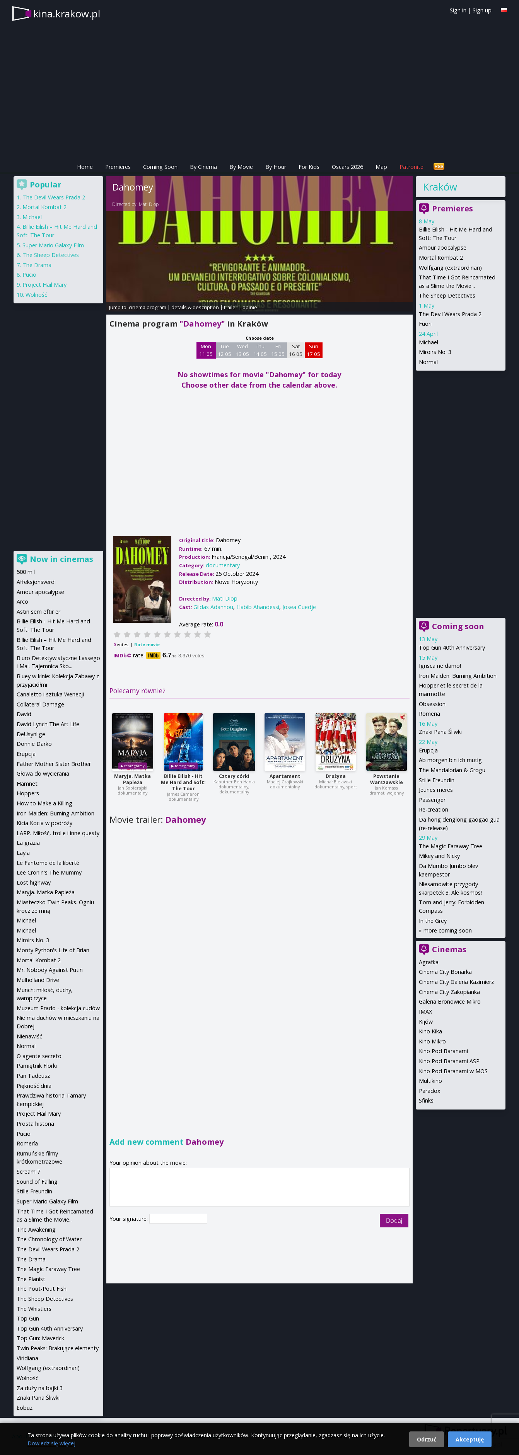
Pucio (29, 274)
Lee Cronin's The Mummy (49, 872)
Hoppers (28, 793)
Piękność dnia (34, 1085)
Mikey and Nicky (439, 855)
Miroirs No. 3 (435, 352)
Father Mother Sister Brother (54, 763)
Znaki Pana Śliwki (440, 731)
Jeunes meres (436, 789)
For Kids (309, 166)
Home (85, 166)
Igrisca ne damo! (440, 665)
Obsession (432, 704)
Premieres (118, 166)
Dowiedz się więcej (51, 1443)
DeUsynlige (31, 734)
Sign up (482, 10)
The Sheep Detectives (447, 295)
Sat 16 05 (295, 350)
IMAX (425, 1011)
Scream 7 (28, 1171)
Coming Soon (160, 166)
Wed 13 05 (242, 350)
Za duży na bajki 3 (40, 1388)
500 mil (26, 571)
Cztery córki (234, 776)
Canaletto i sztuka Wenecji (50, 694)
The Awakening (36, 1229)
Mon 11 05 (206, 350)
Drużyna (336, 776)
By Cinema (203, 166)
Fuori (425, 323)
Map (381, 166)
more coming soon (447, 930)
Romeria (429, 713)
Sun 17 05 (313, 350)
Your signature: (129, 1218)
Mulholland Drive (38, 980)
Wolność (36, 294)
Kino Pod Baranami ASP (449, 1061)
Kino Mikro (432, 1041)
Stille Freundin (436, 780)
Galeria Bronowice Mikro (450, 1001)
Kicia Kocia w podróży (44, 823)
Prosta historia (35, 1123)
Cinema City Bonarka (445, 971)
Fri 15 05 (278, 350)
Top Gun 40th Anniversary (452, 647)
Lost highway (34, 882)
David (24, 714)
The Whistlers (34, 1308)
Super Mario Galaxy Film (53, 245)
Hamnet (27, 783)
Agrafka (429, 962)
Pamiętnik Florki (37, 1065)
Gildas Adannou (213, 607)
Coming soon (458, 626)
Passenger (432, 799)
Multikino (430, 1080)
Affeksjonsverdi (36, 581)
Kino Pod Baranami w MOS (453, 1071)
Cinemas (449, 949)
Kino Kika (430, 1031)
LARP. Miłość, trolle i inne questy (58, 833)
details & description (195, 307)
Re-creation (433, 809)
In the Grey (433, 920)
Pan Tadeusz (33, 1075)
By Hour (275, 166)
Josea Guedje (299, 607)
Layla (23, 852)
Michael (428, 342)
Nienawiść (29, 1036)
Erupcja (428, 750)
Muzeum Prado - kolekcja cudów (58, 1008)
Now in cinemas (61, 559)
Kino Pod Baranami (443, 1051)
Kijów (426, 1021)
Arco (22, 601)
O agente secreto (39, 1056)
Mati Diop (149, 204)
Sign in (458, 10)
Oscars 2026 (347, 166)
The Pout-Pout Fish (42, 1288)
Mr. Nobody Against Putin (50, 969)
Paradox (429, 1090)
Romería (27, 1143)
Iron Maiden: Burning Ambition (458, 675)
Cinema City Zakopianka (449, 992)
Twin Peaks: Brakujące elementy (58, 1348)
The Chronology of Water (49, 1239)
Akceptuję (470, 1439)
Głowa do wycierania (43, 773)
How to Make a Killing (44, 803)
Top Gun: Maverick (40, 1338)
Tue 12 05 (224, 350)
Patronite (411, 166)
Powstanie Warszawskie (386, 779)
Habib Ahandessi (257, 607)
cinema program (147, 307)
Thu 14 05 (260, 350)
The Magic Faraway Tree (450, 846)
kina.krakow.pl (66, 13)
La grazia (28, 842)
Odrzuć (426, 1439)
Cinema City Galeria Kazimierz (456, 981)
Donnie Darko (34, 743)
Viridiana (27, 1358)
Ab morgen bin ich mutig (450, 760)
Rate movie (147, 644)
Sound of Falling (37, 1181)
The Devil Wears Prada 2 (450, 314)
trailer (230, 307)
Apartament (285, 776)
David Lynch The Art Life (48, 724)
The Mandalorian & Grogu (452, 770)
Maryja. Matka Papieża (132, 779)
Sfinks (426, 1100)
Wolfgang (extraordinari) (450, 267)
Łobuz (24, 1407)
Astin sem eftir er (38, 611)
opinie (249, 307)
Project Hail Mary (44, 284)
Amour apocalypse (442, 247)
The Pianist (31, 1279)
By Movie (241, 166)
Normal (428, 362)
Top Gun (28, 1318)
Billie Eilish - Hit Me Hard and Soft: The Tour (183, 782)
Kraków (440, 187)
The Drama (36, 265)
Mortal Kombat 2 (441, 257)
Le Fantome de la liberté (48, 862)
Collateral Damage (40, 704)
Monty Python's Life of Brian (53, 950)
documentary (223, 565)
